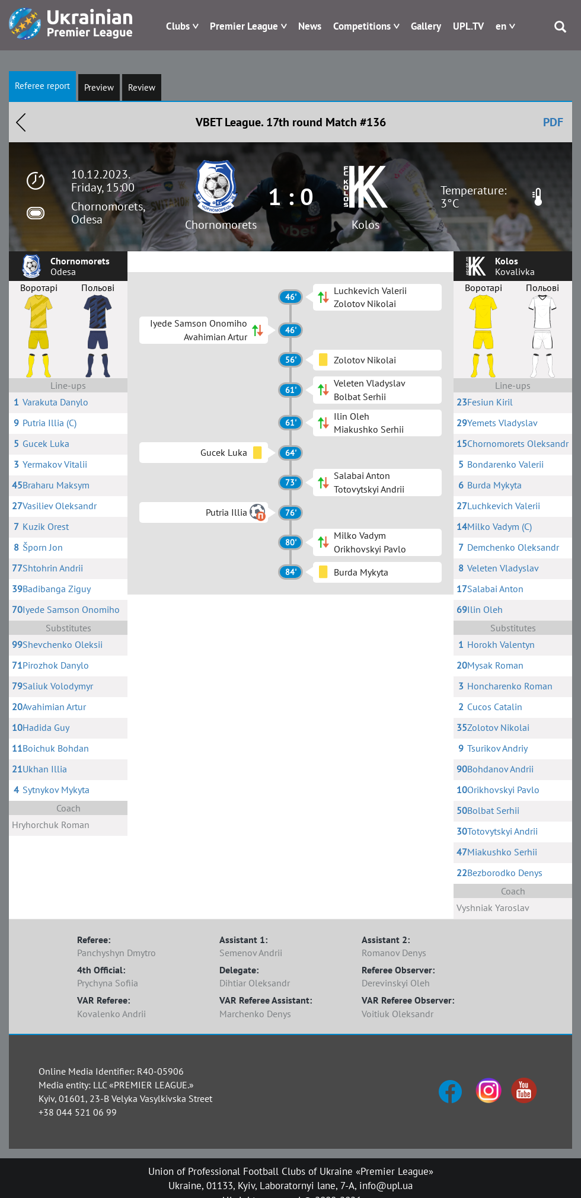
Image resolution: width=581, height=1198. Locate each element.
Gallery (426, 26)
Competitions (362, 26)
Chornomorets (221, 224)
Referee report (42, 85)
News (309, 26)
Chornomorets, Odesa (108, 213)
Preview (99, 87)
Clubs (178, 26)
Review (141, 87)
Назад (21, 122)
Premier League (244, 26)
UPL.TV (468, 26)
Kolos (365, 224)
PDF (553, 122)
